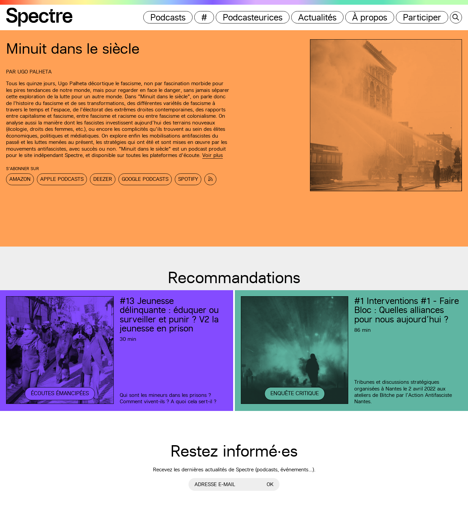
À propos (369, 17)
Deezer (102, 179)
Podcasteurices (252, 17)
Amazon (20, 179)
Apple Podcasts (62, 179)
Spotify (188, 179)
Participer (422, 17)
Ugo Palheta (34, 71)
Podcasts (168, 17)
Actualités (317, 17)
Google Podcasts (145, 179)
